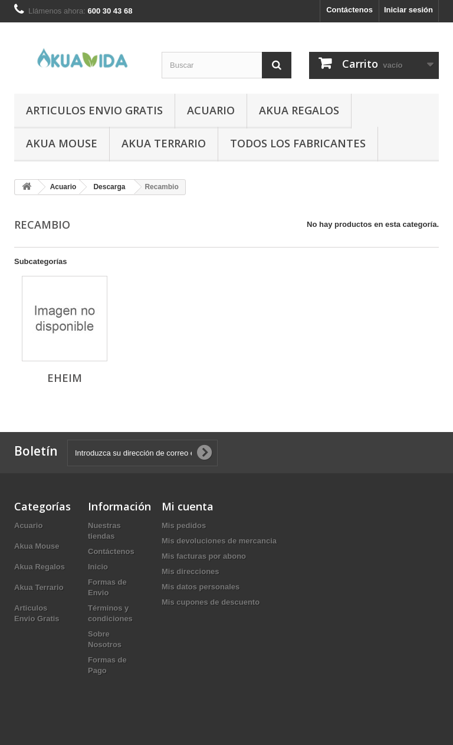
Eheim (64, 378)
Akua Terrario (164, 143)
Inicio (98, 566)
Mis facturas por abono (204, 556)
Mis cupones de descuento (211, 602)
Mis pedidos (184, 525)
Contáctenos (349, 9)
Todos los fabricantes (298, 143)
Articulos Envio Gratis (94, 110)
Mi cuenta (188, 506)
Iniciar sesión (408, 9)
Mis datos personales (200, 586)
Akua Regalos (299, 110)
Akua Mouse (61, 143)
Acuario (211, 110)
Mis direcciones (190, 571)
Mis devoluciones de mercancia (219, 540)
